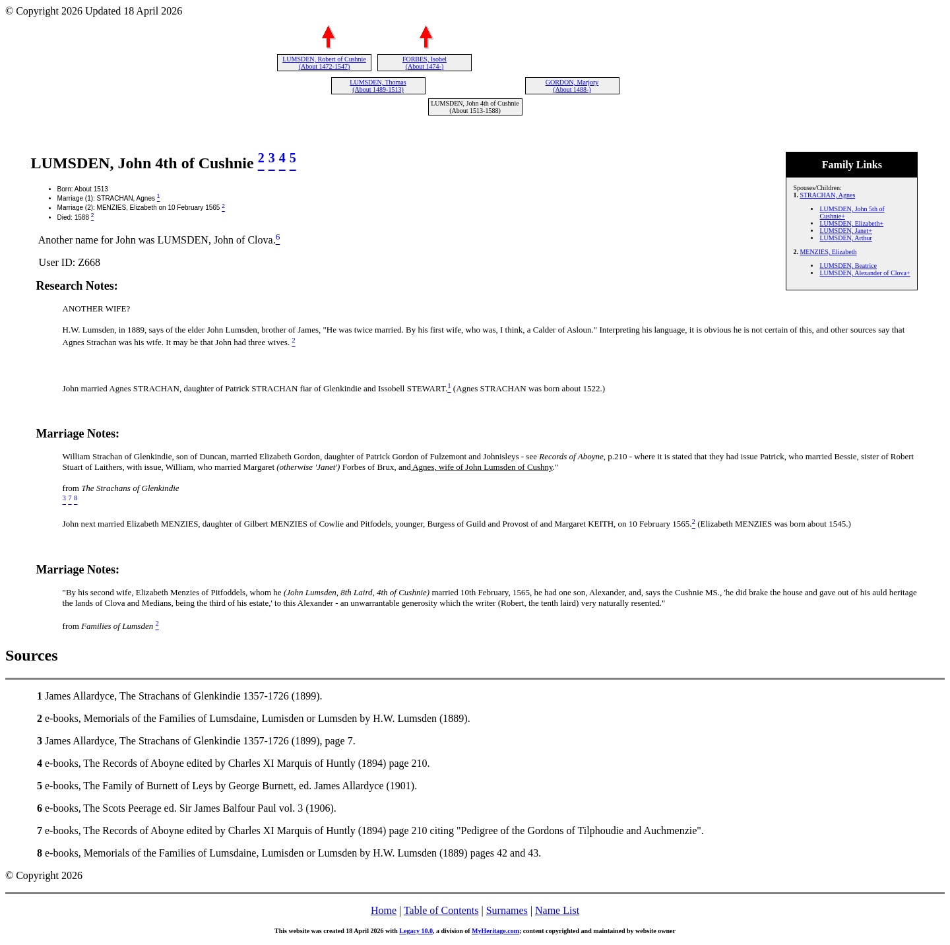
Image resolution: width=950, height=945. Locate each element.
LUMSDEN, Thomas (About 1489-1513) (378, 86)
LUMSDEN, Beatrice (848, 265)
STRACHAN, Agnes (827, 195)
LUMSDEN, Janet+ (845, 230)
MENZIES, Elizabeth (828, 251)
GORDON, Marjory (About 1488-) (572, 86)
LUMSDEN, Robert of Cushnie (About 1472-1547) (324, 62)
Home (383, 910)
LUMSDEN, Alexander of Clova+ (864, 273)
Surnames (507, 910)
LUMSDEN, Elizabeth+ (851, 223)
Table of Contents (441, 910)
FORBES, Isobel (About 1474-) (424, 62)
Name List (557, 910)
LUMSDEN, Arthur (845, 238)
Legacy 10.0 (416, 930)
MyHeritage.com (495, 930)
